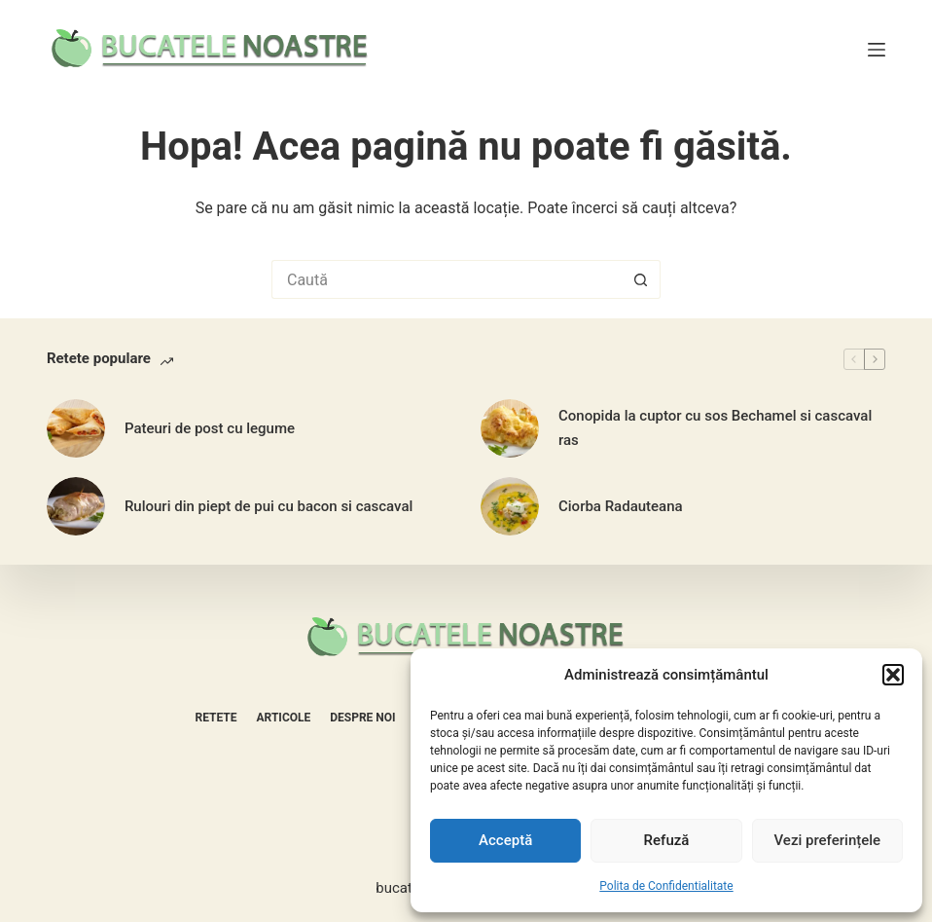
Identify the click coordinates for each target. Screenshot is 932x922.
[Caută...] (446, 279)
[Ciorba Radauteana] (510, 506)
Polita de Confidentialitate (666, 886)
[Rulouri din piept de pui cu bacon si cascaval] (76, 506)
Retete (215, 717)
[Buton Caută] (641, 279)
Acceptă (505, 840)
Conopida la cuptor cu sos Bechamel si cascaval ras (715, 428)
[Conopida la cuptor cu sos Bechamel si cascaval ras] (510, 428)
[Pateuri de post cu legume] (76, 428)
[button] (893, 674)
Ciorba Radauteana (620, 506)
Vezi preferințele (827, 840)
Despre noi (362, 717)
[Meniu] (876, 49)
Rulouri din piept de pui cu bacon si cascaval (268, 506)
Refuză (667, 840)
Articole (284, 717)
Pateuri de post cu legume (210, 428)
